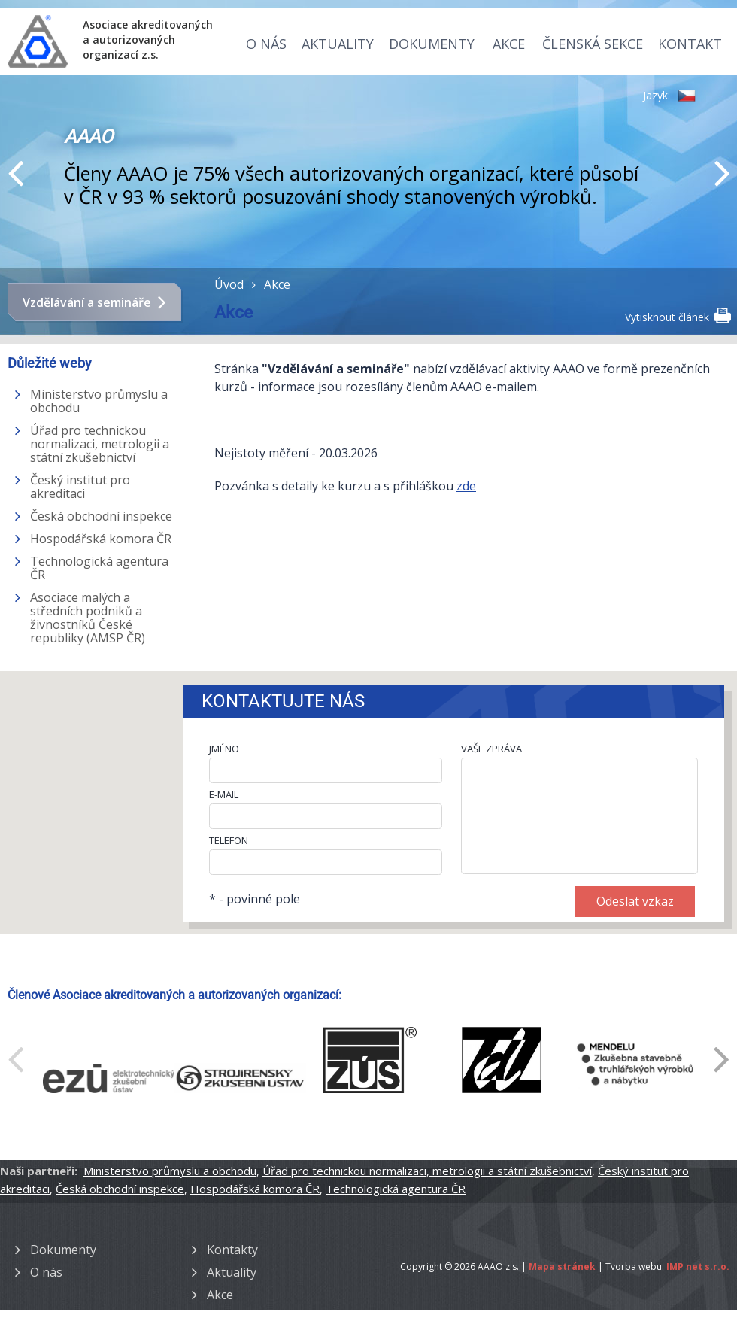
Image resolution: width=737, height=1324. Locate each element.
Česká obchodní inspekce (101, 516)
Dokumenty (432, 44)
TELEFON (228, 840)
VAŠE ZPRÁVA (491, 748)
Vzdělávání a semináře (87, 302)
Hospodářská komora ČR (100, 538)
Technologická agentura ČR (99, 568)
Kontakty (232, 1249)
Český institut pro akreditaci (80, 486)
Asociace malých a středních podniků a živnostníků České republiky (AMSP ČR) (87, 618)
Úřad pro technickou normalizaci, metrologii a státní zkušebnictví (99, 444)
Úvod (229, 284)
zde (466, 486)
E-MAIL (223, 794)
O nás (266, 44)
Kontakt (690, 44)
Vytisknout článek (677, 316)
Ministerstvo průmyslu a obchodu (99, 401)
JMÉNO (224, 748)
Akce (509, 44)
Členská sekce (592, 44)
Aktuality (338, 44)
